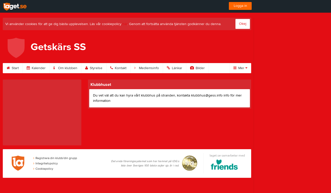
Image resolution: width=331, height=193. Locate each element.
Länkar (174, 68)
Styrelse (93, 68)
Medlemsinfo (146, 68)
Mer (240, 68)
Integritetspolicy (45, 163)
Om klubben (65, 68)
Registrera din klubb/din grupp (55, 158)
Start (13, 68)
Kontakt (118, 68)
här (124, 24)
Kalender (36, 68)
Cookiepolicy (43, 169)
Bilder (197, 68)
